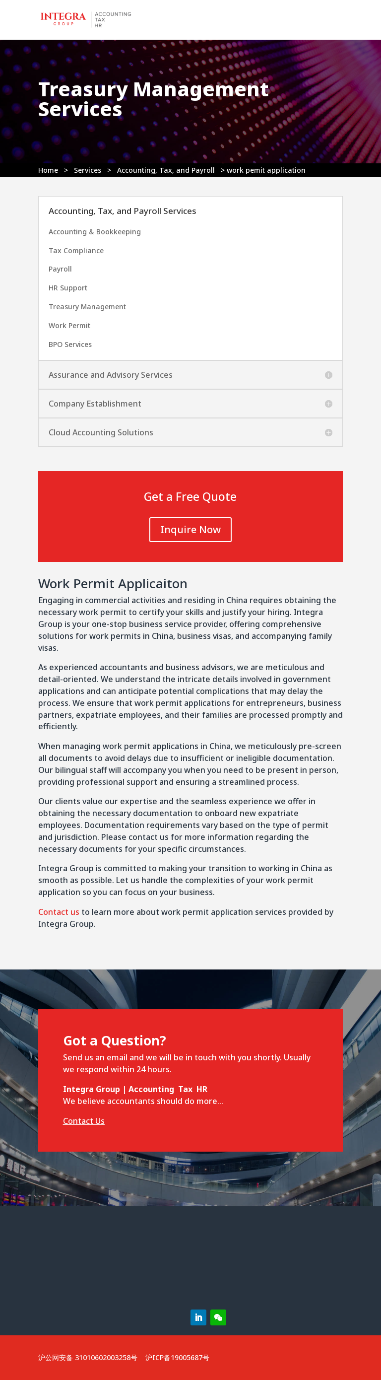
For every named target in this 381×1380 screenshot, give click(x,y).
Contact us (58, 911)
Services (87, 170)
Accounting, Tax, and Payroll (166, 170)
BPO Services (70, 344)
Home (48, 170)
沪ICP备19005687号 (177, 1357)
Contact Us (84, 1120)
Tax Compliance (76, 250)
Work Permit (69, 325)
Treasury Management (87, 306)
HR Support (68, 287)
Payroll (60, 269)
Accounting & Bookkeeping (95, 231)
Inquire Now (190, 529)
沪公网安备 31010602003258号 (87, 1357)
